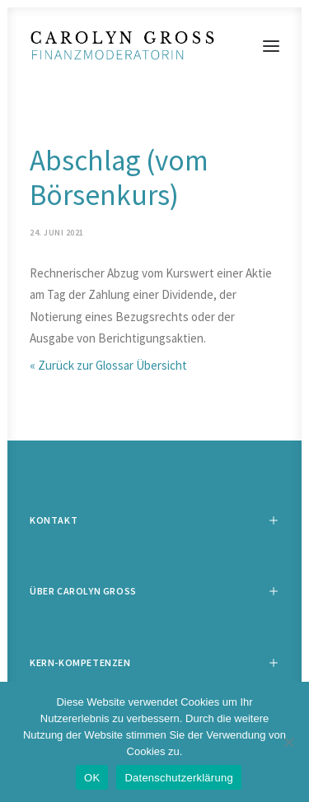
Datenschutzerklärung (178, 778)
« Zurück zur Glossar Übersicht (108, 365)
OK (92, 778)
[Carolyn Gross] (154, 46)
